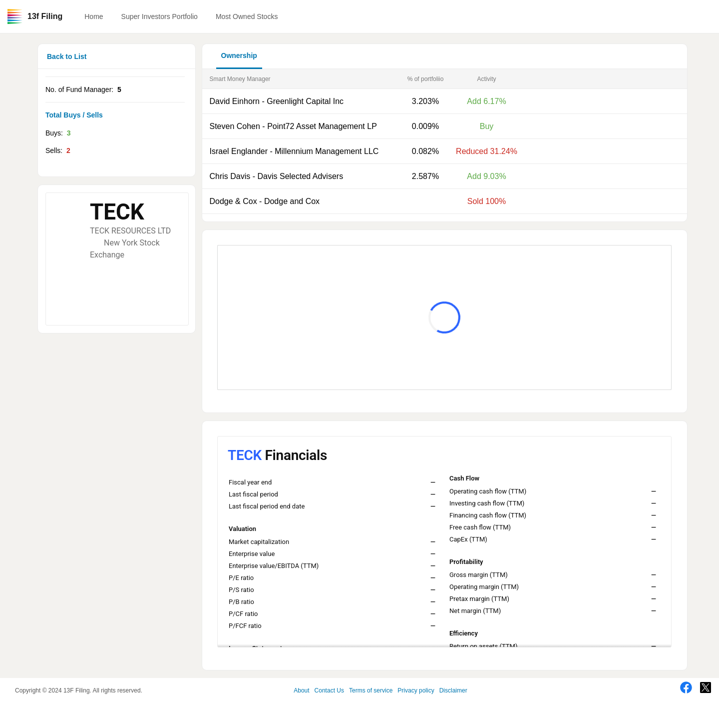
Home (93, 16)
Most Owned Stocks (247, 16)
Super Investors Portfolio (159, 16)
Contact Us (329, 690)
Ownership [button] (239, 56)
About (301, 690)
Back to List (66, 56)
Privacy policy (415, 690)
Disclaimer (453, 690)
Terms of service (370, 690)
